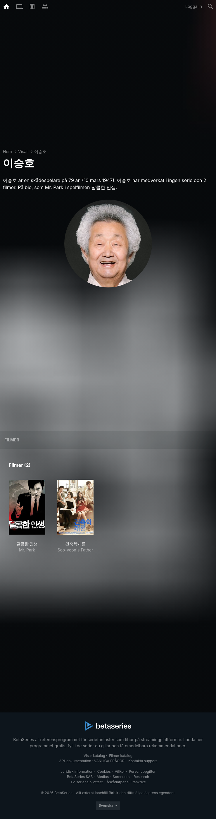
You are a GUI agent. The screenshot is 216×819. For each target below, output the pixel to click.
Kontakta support (142, 761)
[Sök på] (210, 6)
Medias (103, 777)
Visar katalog (94, 755)
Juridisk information (77, 771)
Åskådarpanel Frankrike (126, 782)
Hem (7, 151)
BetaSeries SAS (80, 777)
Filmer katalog (120, 755)
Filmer (11, 439)
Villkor (120, 771)
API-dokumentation (75, 761)
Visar (23, 151)
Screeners (121, 777)
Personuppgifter (142, 771)
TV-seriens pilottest (86, 782)
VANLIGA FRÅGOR (109, 761)
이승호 (40, 151)
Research (141, 777)
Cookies (104, 771)
